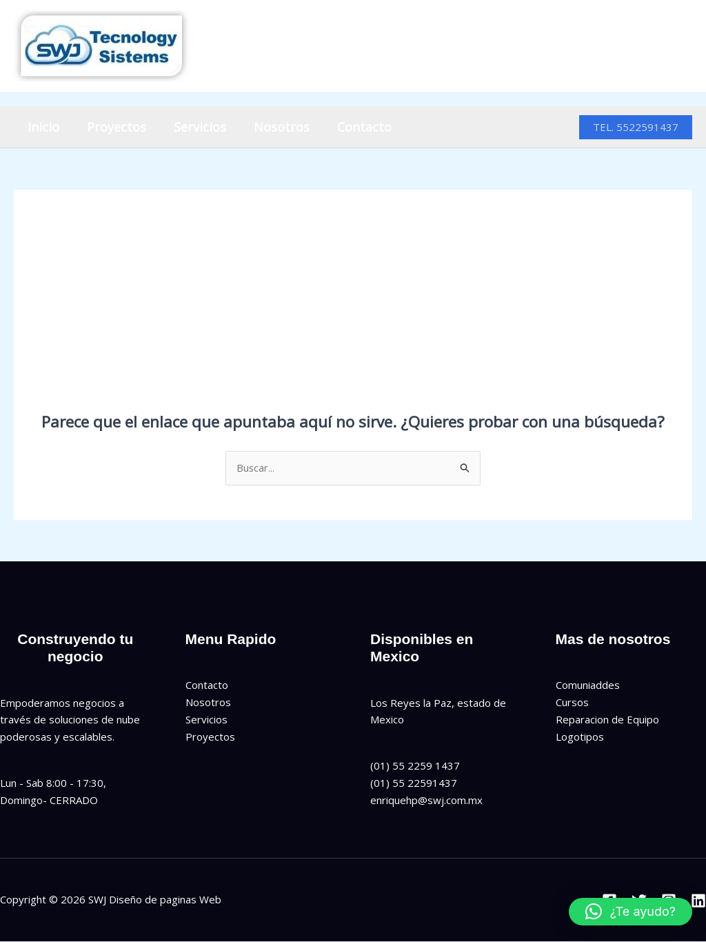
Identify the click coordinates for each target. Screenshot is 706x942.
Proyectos (112, 127)
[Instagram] (653, 46)
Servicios (193, 127)
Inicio (42, 127)
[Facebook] (592, 46)
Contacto (352, 127)
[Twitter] (623, 46)
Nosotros (272, 127)
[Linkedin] (683, 46)
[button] (635, 127)
